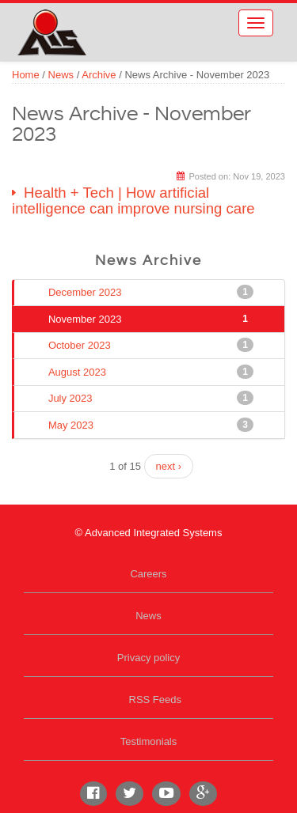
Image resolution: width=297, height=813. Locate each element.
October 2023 (81, 345)
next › (169, 466)
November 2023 (86, 319)
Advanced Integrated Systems (103, 23)
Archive (99, 75)
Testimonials (148, 741)
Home (26, 75)
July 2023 (72, 398)
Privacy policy (148, 658)
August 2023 (78, 372)
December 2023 (86, 292)
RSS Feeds (155, 699)
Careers (148, 574)
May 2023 (72, 425)
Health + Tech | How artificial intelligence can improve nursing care (133, 200)
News (61, 75)
